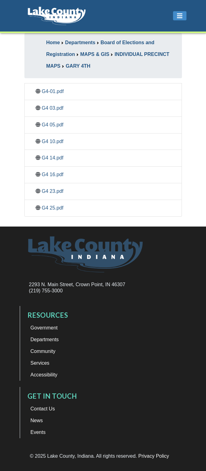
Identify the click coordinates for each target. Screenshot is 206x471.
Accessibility (44, 374)
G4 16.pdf (52, 174)
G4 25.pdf (52, 207)
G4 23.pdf (52, 191)
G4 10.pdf (52, 141)
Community (43, 351)
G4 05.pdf (52, 124)
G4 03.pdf (52, 108)
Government (44, 327)
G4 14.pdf (52, 157)
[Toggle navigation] (180, 16)
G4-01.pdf (53, 91)
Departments (45, 339)
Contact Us (43, 408)
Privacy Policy (153, 456)
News (37, 420)
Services (40, 363)
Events (38, 432)
